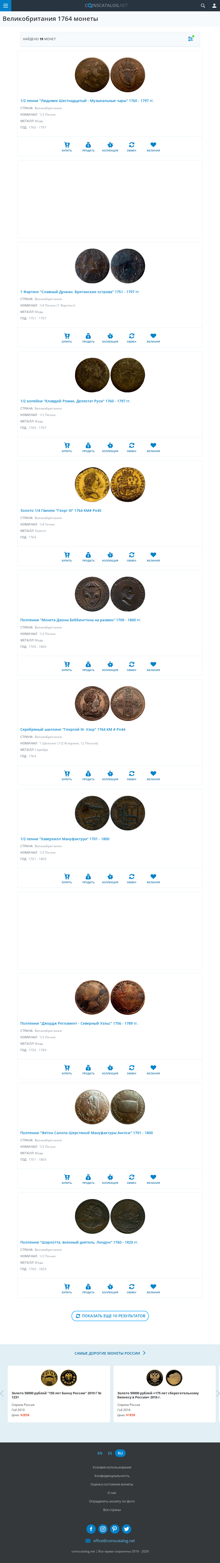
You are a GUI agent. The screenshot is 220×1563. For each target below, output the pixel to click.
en (100, 1453)
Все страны (112, 1509)
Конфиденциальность (112, 1475)
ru (120, 1453)
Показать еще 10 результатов (113, 1315)
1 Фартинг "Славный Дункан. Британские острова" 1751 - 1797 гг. (80, 291)
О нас (112, 1492)
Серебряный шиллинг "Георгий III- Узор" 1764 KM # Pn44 (72, 729)
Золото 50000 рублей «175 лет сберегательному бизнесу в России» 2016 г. (158, 1395)
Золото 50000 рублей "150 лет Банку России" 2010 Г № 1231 (56, 1395)
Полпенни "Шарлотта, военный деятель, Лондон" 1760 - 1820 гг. (79, 1242)
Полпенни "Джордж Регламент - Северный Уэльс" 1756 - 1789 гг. (79, 1023)
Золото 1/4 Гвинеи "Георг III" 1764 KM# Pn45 (60, 510)
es (110, 1453)
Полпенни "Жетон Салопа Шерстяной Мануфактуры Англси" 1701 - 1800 (86, 1132)
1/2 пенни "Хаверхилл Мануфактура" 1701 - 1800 (64, 838)
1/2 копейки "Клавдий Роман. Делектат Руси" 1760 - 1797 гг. (75, 400)
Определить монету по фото (112, 1501)
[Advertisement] (110, 199)
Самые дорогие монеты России (108, 1353)
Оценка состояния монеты (112, 1484)
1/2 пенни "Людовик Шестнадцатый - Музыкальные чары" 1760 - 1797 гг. (87, 100)
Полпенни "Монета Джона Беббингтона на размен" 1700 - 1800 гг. (80, 619)
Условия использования (112, 1467)
